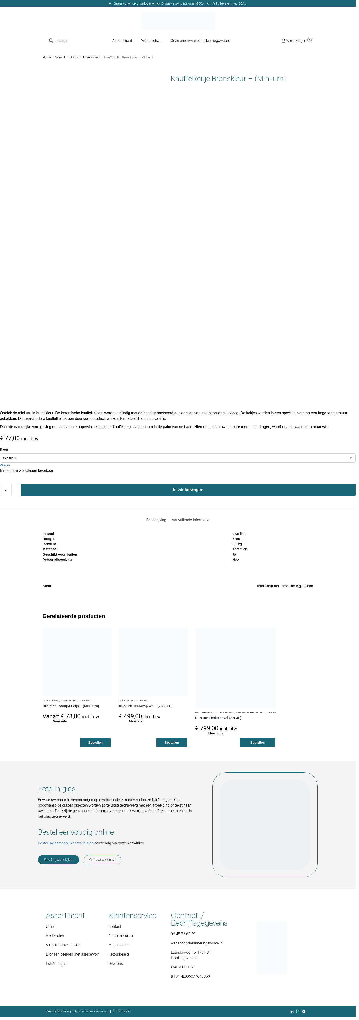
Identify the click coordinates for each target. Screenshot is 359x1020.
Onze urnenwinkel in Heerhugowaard (200, 40)
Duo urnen (127, 700)
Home (47, 57)
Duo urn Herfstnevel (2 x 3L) (218, 718)
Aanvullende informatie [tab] (190, 520)
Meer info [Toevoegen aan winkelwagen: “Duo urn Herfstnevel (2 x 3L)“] (215, 733)
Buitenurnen (91, 57)
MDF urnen (51, 700)
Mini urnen (69, 700)
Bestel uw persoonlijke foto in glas (65, 843)
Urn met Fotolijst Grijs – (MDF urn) (71, 706)
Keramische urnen (250, 712)
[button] (289, 40)
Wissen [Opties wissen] (5, 465)
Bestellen (95, 742)
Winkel (60, 57)
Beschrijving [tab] (156, 520)
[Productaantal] (6, 490)
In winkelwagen (188, 489)
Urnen (74, 57)
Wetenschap (151, 40)
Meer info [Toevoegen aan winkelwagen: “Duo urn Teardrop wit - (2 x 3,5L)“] (136, 721)
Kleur (4, 449)
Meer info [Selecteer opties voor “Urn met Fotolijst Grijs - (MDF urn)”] (60, 721)
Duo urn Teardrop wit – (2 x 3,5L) (145, 706)
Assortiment (122, 40)
